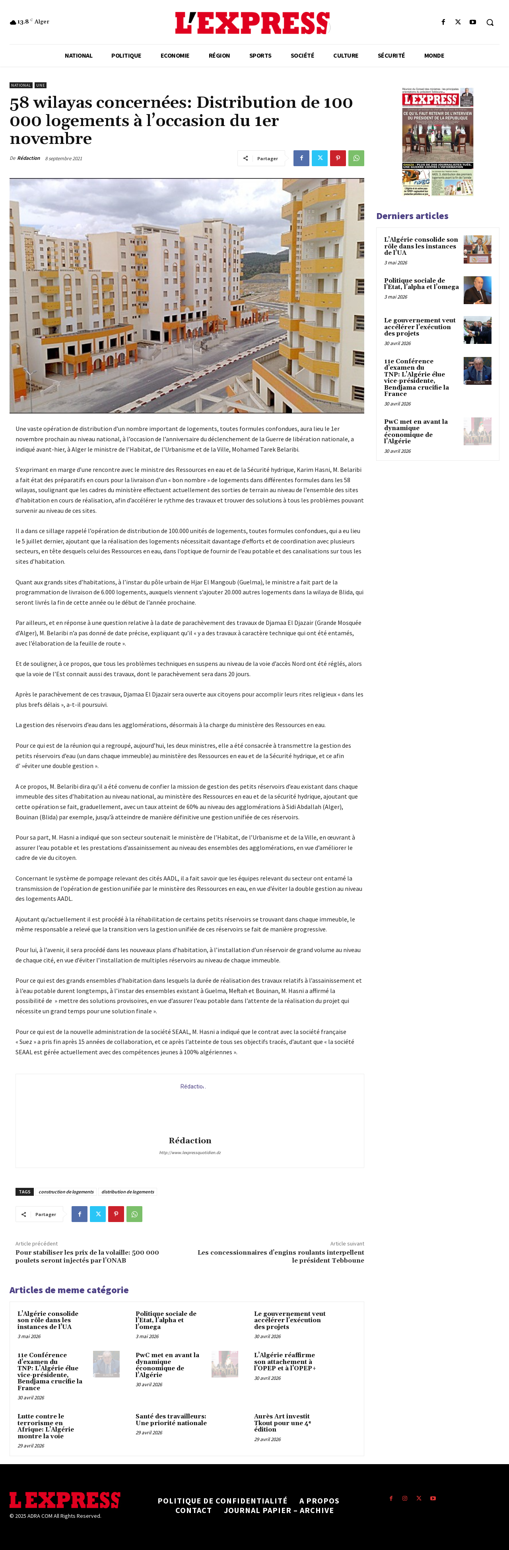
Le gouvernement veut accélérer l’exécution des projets (290, 1320)
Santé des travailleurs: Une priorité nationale (171, 1420)
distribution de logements (127, 1192)
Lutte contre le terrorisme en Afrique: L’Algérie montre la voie (45, 1426)
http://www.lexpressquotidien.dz (190, 1152)
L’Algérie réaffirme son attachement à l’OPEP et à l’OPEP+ (285, 1362)
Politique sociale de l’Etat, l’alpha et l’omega (166, 1320)
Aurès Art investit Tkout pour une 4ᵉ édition (282, 1423)
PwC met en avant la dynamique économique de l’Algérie (167, 1365)
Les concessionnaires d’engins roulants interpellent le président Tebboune (281, 1256)
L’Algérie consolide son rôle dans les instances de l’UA (47, 1320)
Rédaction (28, 158)
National (21, 85)
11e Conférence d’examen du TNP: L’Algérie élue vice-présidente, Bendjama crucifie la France (49, 1372)
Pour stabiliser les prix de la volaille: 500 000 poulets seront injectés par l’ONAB (87, 1256)
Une (41, 85)
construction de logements (66, 1192)
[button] (489, 22)
